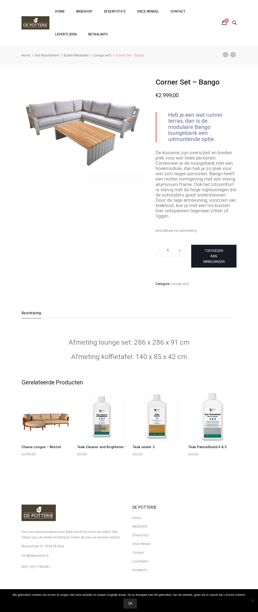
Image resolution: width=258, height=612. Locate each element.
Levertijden (66, 34)
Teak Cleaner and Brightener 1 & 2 (105, 447)
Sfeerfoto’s (115, 11)
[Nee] (252, 600)
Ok (130, 603)
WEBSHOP (84, 11)
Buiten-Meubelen (76, 55)
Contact (177, 11)
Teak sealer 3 (144, 447)
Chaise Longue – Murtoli (41, 447)
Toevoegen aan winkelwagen (214, 256)
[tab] (31, 314)
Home (60, 11)
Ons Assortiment (47, 55)
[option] (83, 131)
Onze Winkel (148, 11)
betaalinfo (98, 34)
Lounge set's (102, 55)
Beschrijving (31, 313)
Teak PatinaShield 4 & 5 (207, 447)
